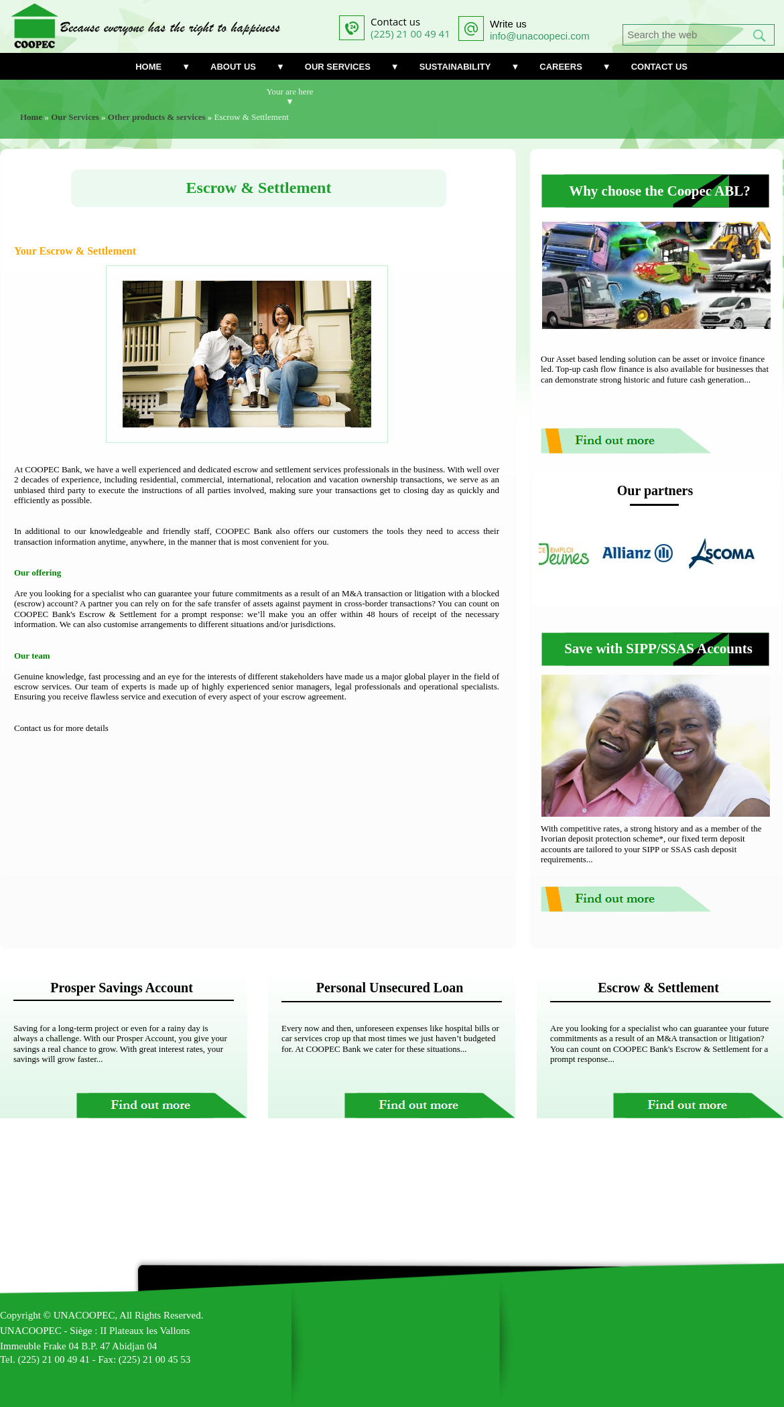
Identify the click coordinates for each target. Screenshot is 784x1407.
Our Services (75, 117)
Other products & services (157, 117)
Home (31, 117)
